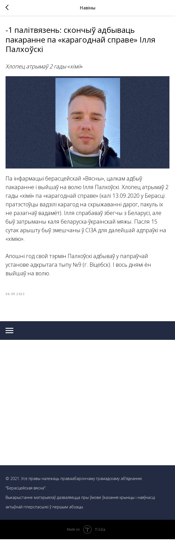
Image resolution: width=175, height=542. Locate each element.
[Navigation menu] (9, 333)
